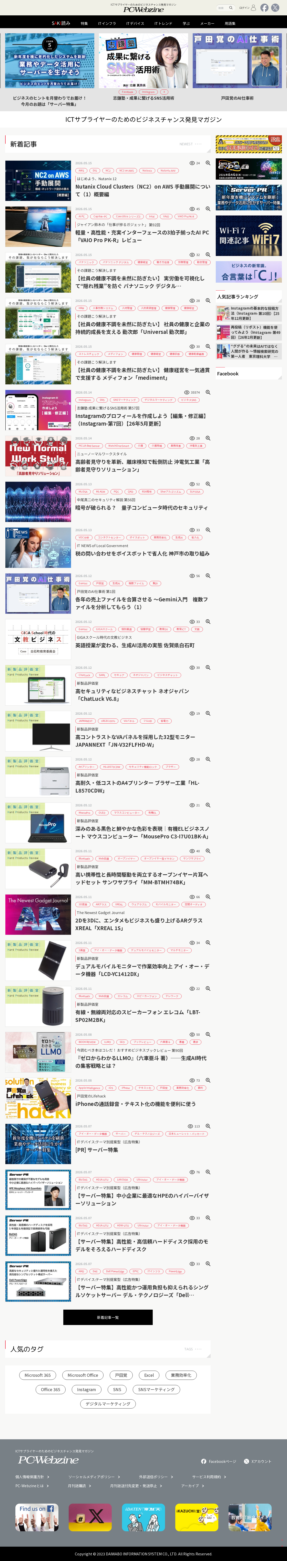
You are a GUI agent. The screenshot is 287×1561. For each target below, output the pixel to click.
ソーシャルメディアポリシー (91, 1476)
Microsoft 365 (38, 1375)
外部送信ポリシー (153, 1476)
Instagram (86, 1389)
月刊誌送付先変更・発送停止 (133, 1485)
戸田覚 (121, 1375)
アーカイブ (190, 1485)
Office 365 (50, 1389)
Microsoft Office (83, 1375)
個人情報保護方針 (29, 1476)
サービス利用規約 (206, 1476)
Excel (149, 1375)
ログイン (248, 8)
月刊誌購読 (77, 1485)
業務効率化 (181, 1375)
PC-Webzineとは (29, 1485)
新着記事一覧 (108, 1317)
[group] (49, 69)
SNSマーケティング (156, 1389)
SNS (117, 1389)
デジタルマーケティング (108, 1404)
